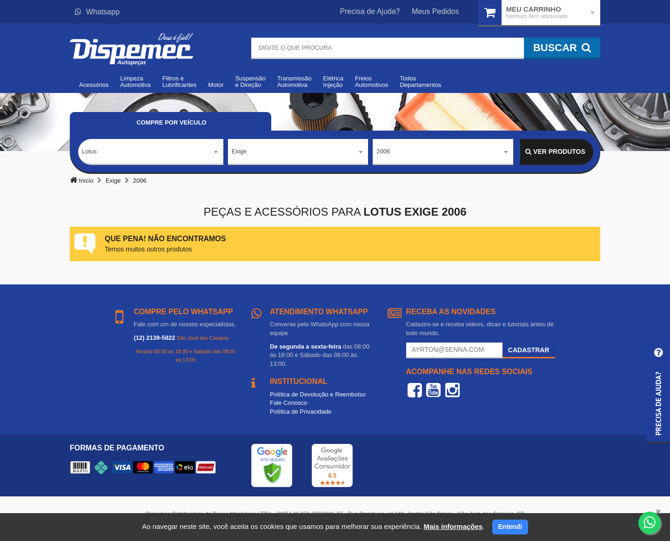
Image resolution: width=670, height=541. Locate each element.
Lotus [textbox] (89, 151)
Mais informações (452, 526)
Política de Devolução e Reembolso (318, 394)
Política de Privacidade (300, 411)
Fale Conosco (288, 402)
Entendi (510, 526)
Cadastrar (528, 350)
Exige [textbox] (239, 151)
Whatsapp (97, 12)
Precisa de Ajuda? (370, 11)
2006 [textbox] (383, 151)
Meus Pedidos (435, 11)
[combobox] (150, 152)
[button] (658, 392)
